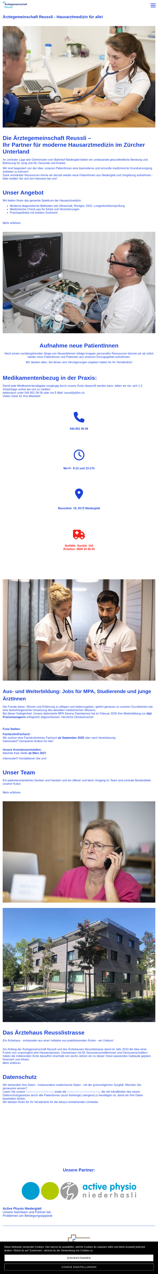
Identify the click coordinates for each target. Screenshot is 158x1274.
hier (50, 741)
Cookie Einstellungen (79, 1267)
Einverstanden (79, 1258)
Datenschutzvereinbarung (83, 1091)
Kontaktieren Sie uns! (32, 758)
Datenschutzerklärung (40, 1091)
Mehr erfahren (12, 222)
